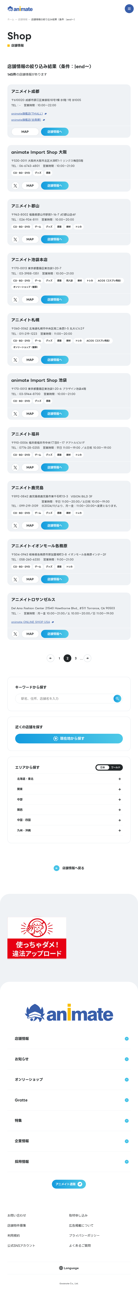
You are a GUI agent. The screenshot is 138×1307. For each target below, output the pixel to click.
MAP (25, 131)
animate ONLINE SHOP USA (30, 622)
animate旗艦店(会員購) (26, 120)
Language (71, 1268)
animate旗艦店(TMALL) (27, 113)
